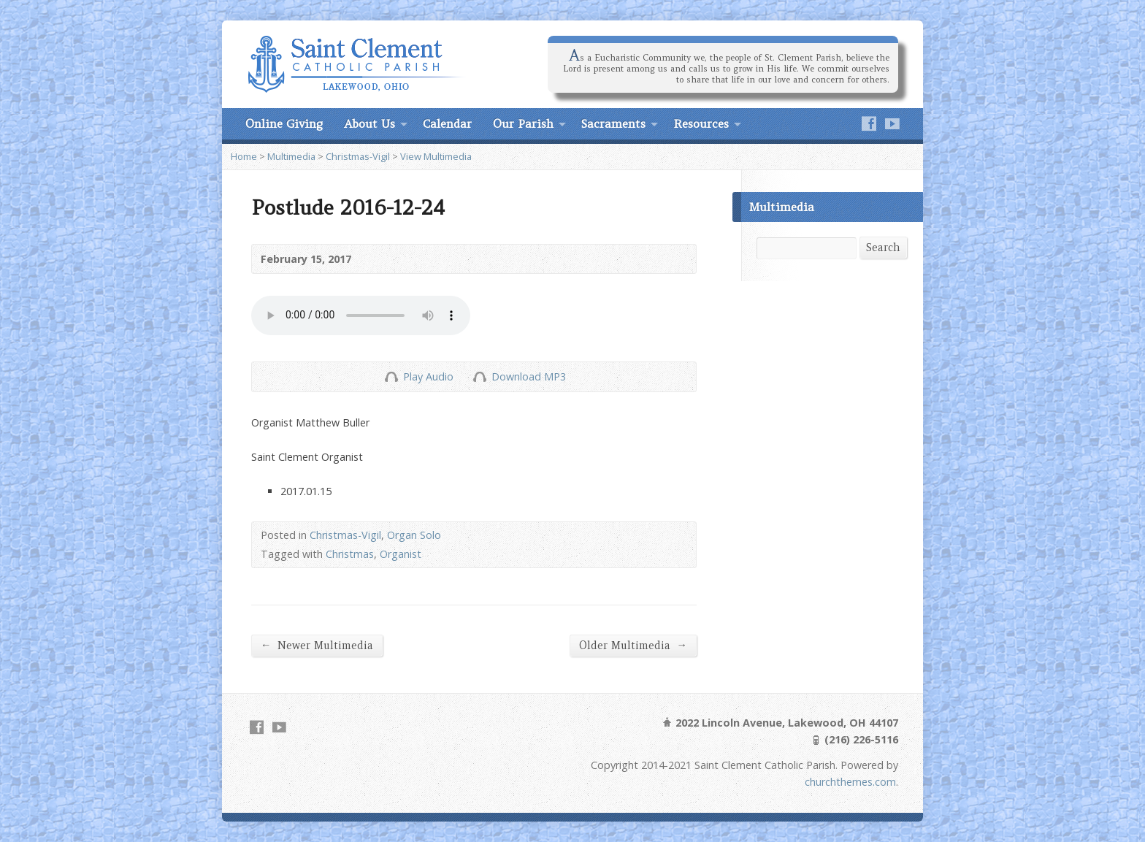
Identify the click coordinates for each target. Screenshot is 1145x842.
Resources (701, 123)
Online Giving (284, 123)
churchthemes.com (850, 782)
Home (244, 156)
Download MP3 (528, 376)
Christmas (350, 554)
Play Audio (391, 376)
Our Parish (523, 123)
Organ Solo (414, 535)
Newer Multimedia (317, 645)
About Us (369, 123)
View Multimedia (436, 156)
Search (883, 247)
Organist (400, 554)
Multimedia (291, 156)
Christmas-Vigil (358, 156)
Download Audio (479, 376)
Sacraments (613, 123)
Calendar (447, 123)
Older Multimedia (633, 645)
